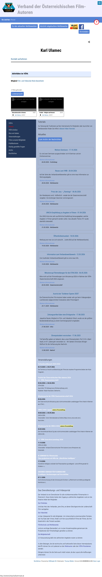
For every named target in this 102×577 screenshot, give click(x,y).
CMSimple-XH (52, 561)
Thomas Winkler (69, 561)
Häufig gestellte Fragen (17, 147)
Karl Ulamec (16, 115)
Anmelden (84, 32)
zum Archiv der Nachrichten (50, 139)
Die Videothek (42, 513)
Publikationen (13, 143)
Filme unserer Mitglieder (17, 140)
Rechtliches (13, 153)
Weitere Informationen (47, 160)
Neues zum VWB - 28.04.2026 (66, 171)
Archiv (11, 150)
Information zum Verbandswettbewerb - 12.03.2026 (66, 254)
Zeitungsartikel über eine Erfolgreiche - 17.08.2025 (66, 315)
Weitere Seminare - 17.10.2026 (66, 150)
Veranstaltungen (14, 137)
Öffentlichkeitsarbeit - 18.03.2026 (66, 236)
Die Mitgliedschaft (44, 534)
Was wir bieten (14, 133)
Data (94, 561)
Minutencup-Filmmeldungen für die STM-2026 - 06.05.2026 (66, 273)
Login (98, 561)
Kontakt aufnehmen (19, 59)
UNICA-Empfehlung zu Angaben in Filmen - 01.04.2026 (66, 213)
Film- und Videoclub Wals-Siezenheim (31, 81)
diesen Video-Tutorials (67, 129)
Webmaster (68, 546)
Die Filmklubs (42, 503)
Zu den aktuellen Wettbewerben (24, 26)
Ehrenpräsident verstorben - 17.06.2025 (65, 335)
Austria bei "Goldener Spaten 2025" (66, 294)
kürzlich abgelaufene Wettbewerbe (53, 26)
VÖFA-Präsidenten (85, 546)
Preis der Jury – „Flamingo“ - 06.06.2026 (66, 192)
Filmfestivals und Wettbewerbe (48, 525)
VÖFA (11, 123)
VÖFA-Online (13, 130)
